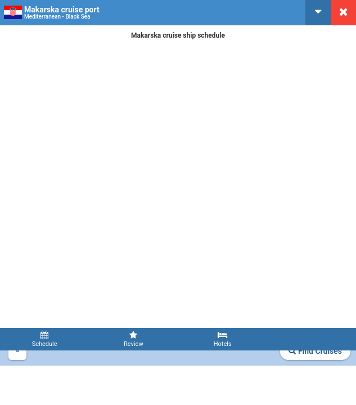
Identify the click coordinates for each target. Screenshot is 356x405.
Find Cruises (315, 351)
